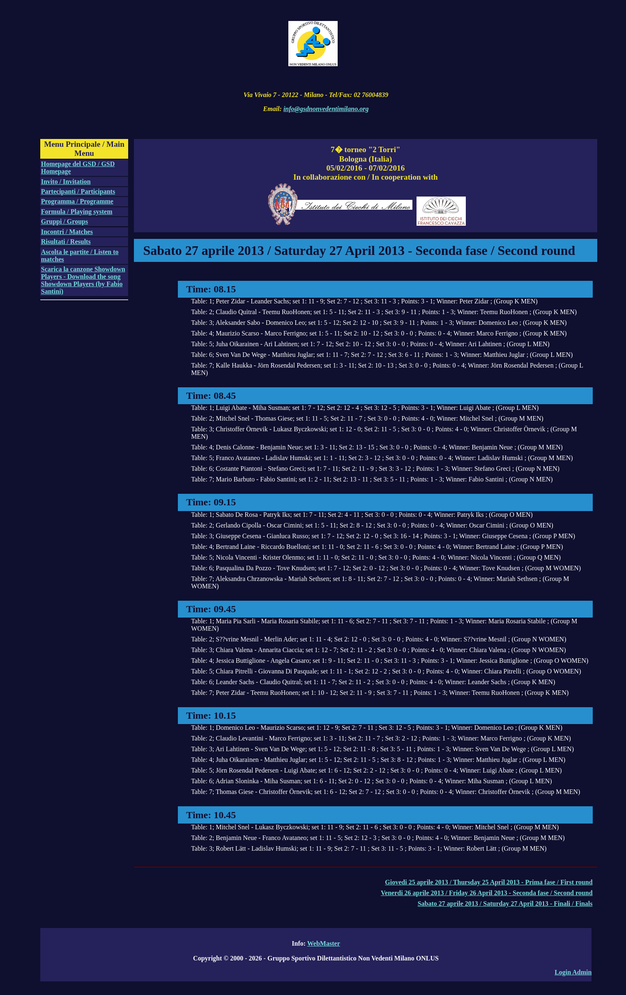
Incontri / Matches (67, 231)
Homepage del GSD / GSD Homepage (78, 167)
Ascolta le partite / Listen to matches (80, 255)
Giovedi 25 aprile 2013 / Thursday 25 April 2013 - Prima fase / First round (488, 882)
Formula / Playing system (77, 211)
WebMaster (323, 943)
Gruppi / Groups (64, 221)
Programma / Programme (77, 201)
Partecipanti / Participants (78, 191)
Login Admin (573, 972)
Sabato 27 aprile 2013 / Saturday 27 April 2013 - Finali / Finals (505, 903)
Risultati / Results (66, 241)
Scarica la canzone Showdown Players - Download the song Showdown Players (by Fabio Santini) (83, 280)
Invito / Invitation (66, 181)
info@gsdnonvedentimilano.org (326, 108)
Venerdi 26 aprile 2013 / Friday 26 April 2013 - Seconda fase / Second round (487, 892)
